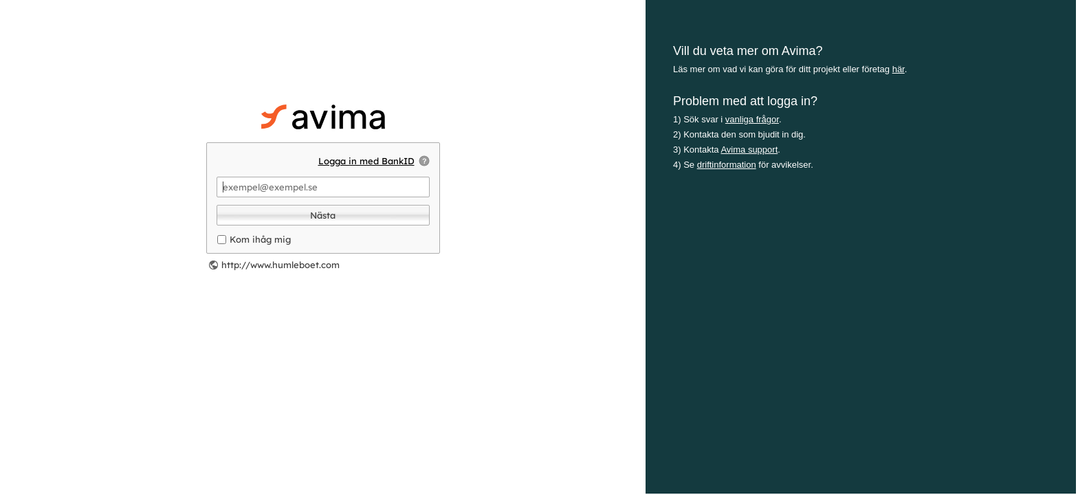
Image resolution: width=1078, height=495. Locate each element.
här (898, 69)
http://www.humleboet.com (280, 264)
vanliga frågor (752, 119)
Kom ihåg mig (260, 239)
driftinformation (726, 165)
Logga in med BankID (366, 160)
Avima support (749, 149)
